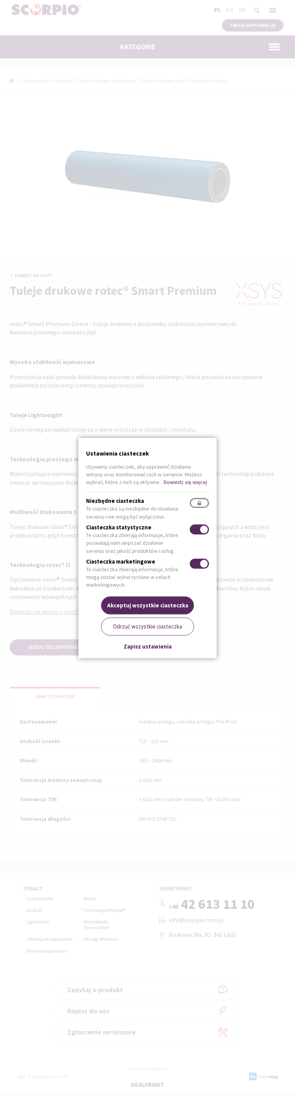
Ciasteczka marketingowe (120, 561)
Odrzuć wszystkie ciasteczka (147, 626)
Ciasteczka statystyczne (118, 527)
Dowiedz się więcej (185, 482)
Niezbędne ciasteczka (115, 501)
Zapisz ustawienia (148, 646)
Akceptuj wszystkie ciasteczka (147, 605)
